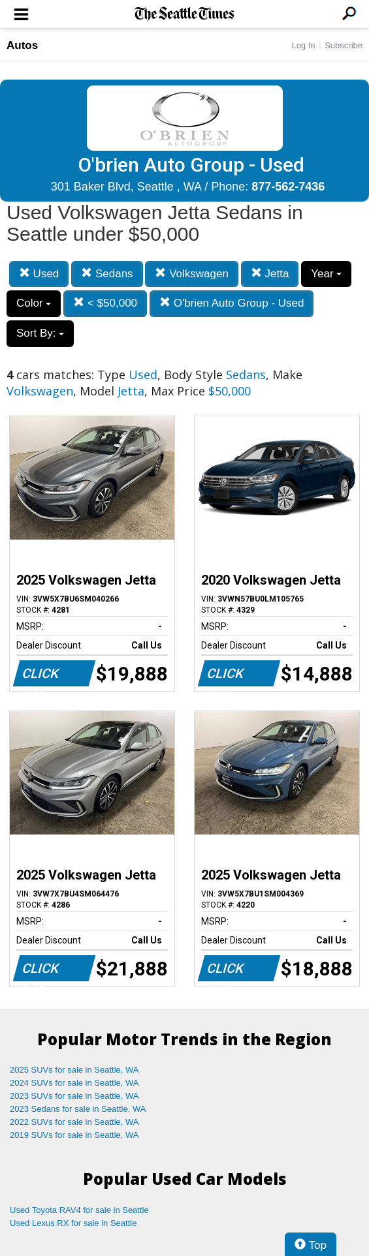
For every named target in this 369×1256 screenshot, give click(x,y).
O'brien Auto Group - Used (231, 303)
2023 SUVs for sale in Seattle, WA (74, 1096)
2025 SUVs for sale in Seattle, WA (74, 1070)
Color (33, 303)
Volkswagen (191, 274)
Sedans (107, 274)
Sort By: (40, 333)
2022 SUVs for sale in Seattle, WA (74, 1122)
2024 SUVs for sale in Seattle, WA (74, 1083)
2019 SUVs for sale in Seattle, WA (74, 1135)
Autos (22, 45)
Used (39, 274)
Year (326, 274)
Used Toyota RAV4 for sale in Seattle (79, 1210)
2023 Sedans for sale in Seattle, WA (78, 1109)
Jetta (270, 274)
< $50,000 (105, 303)
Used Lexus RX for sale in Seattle (73, 1223)
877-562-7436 (288, 186)
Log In (303, 45)
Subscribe (343, 45)
